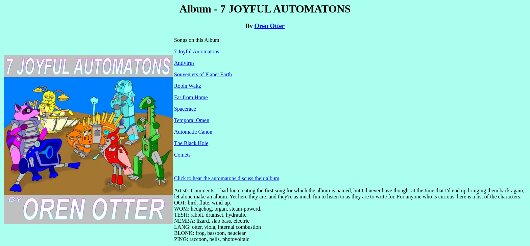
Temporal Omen (191, 120)
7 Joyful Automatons (196, 51)
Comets (182, 155)
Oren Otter (270, 25)
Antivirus (184, 63)
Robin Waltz (187, 86)
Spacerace (185, 109)
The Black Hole (191, 143)
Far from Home (191, 97)
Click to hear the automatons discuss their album (227, 178)
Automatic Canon (193, 132)
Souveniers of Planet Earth (203, 74)
